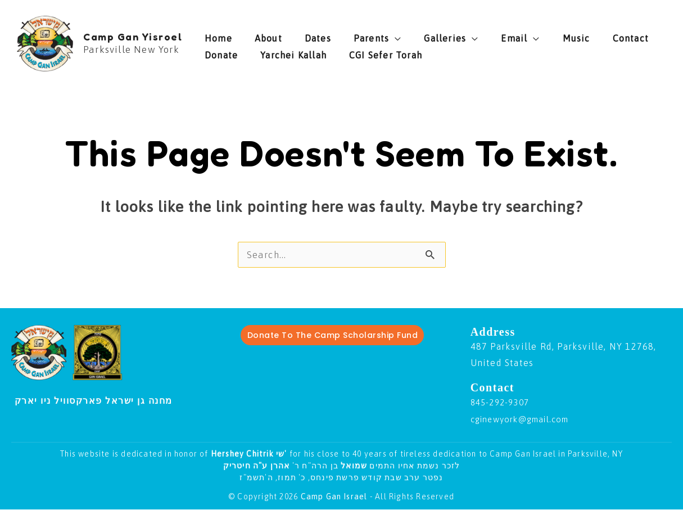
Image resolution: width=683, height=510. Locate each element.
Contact (552, 35)
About (257, 35)
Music (509, 35)
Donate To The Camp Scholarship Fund (332, 336)
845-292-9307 (503, 403)
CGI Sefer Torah (318, 52)
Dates (295, 35)
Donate (597, 35)
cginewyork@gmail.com (527, 419)
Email (458, 35)
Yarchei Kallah (238, 52)
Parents (337, 35)
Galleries (400, 35)
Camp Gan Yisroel (132, 36)
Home (218, 35)
